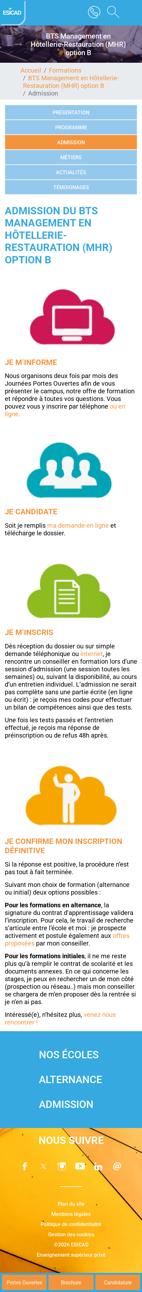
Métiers (71, 157)
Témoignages (71, 187)
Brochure (71, 1283)
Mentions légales (71, 1214)
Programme (71, 128)
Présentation (71, 113)
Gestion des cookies (71, 1234)
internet (91, 654)
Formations (65, 70)
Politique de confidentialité (71, 1224)
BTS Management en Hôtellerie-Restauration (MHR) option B (71, 81)
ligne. (12, 414)
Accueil (30, 70)
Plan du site (71, 1204)
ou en (117, 406)
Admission (71, 142)
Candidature (117, 1283)
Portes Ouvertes (24, 1283)
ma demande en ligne (78, 525)
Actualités (71, 172)
